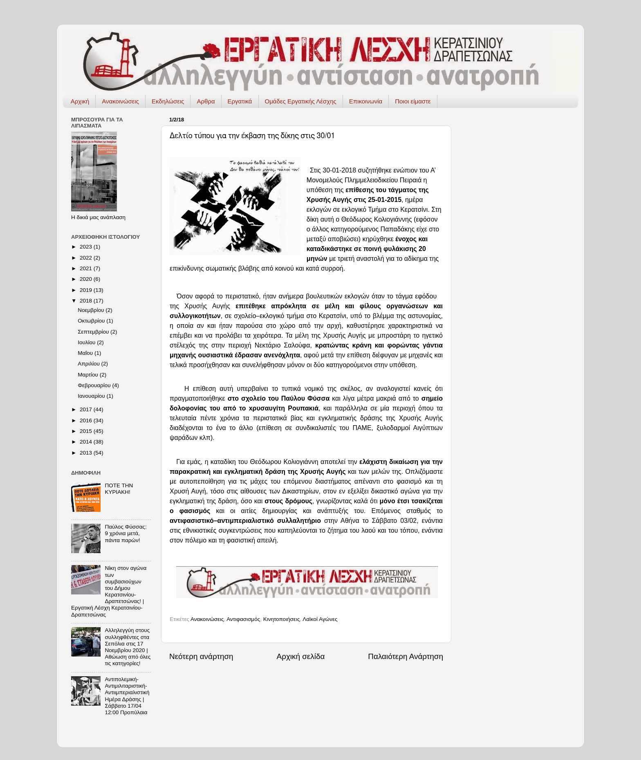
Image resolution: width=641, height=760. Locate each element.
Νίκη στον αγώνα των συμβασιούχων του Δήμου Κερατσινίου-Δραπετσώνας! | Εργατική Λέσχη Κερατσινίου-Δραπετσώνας (108, 591)
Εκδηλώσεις (168, 101)
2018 (87, 301)
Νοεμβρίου (91, 310)
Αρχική (80, 101)
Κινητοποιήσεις (281, 619)
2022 (87, 258)
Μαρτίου (89, 375)
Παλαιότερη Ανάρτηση (405, 656)
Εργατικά (240, 101)
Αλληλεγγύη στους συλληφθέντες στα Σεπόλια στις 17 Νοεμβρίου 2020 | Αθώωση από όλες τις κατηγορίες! (127, 646)
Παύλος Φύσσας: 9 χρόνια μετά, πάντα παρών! (125, 533)
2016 (87, 420)
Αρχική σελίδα (301, 656)
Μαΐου (86, 353)
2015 (87, 431)
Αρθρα (206, 101)
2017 (87, 409)
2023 (87, 247)
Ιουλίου (87, 342)
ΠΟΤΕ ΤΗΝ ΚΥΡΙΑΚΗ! (119, 488)
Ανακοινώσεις (120, 101)
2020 (87, 279)
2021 (87, 268)
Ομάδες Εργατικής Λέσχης (300, 101)
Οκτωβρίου (92, 321)
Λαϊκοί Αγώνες (320, 619)
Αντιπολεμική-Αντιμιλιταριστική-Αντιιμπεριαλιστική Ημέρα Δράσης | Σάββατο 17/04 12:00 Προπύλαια (127, 695)
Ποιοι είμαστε (413, 101)
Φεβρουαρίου (95, 385)
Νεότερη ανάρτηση (201, 656)
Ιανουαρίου (92, 396)
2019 (87, 290)
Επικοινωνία (365, 101)
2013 (87, 453)
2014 (87, 442)
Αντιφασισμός (243, 619)
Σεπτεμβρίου (94, 332)
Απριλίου (89, 364)
